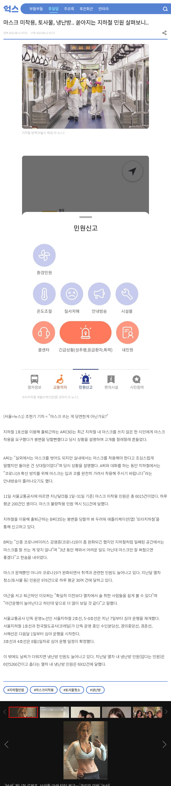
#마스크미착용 (44, 689)
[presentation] (4, 712)
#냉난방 (95, 689)
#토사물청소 (71, 689)
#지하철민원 (15, 689)
